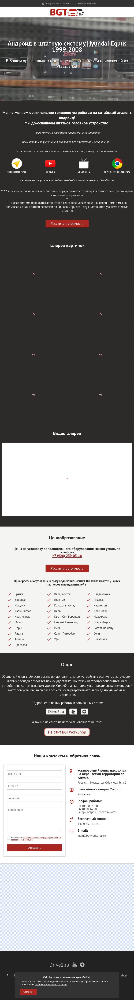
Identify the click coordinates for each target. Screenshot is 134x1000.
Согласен (28, 991)
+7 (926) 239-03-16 (67, 555)
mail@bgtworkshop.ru (56, 3)
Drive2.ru (56, 711)
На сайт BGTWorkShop (67, 732)
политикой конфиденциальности (51, 984)
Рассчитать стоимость (67, 223)
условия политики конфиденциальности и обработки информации (36, 838)
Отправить (34, 848)
